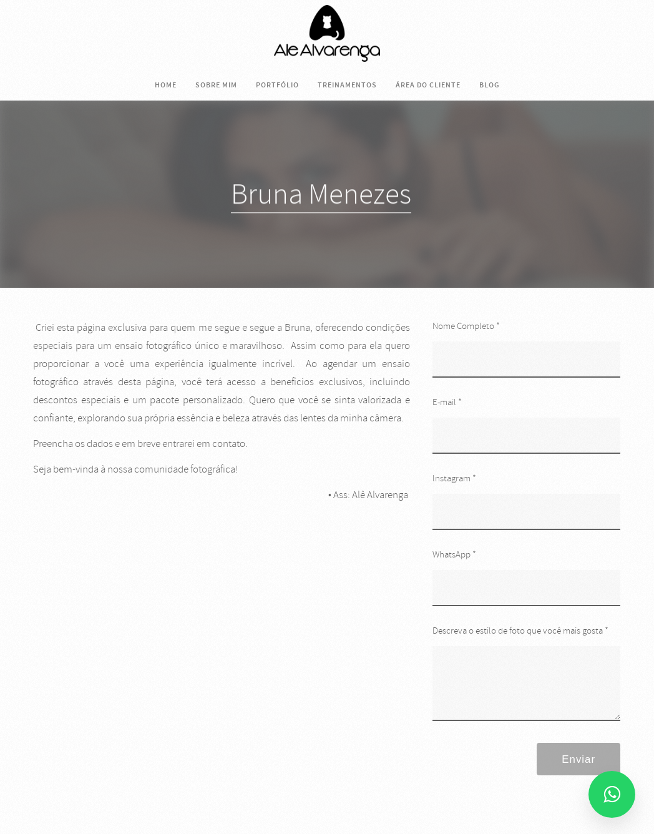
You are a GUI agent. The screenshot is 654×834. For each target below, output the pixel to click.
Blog (489, 85)
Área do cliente (428, 85)
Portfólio (277, 85)
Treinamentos (347, 85)
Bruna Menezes (321, 195)
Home (166, 85)
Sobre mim (216, 85)
